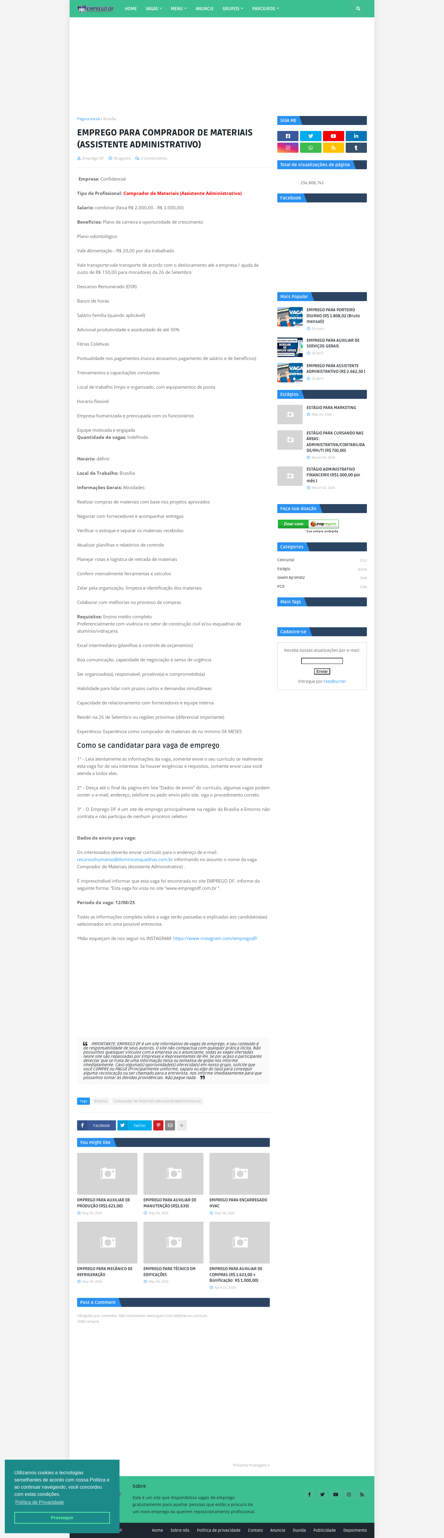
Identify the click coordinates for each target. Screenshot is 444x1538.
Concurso (322, 561)
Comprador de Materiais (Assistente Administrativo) (157, 1101)
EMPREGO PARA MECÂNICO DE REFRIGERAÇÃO (104, 1271)
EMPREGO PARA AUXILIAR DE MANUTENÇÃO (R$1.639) (169, 1203)
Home (157, 1530)
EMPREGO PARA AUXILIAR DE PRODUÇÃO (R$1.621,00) (103, 1203)
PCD (322, 587)
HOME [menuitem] (131, 8)
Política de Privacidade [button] (39, 1502)
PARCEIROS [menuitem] (263, 8)
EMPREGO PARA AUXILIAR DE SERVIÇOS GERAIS (333, 343)
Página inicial (88, 118)
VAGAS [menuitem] (152, 8)
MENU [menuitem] (177, 8)
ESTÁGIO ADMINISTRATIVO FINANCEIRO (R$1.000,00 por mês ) (333, 475)
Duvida (299, 1530)
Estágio (322, 570)
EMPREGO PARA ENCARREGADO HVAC (238, 1203)
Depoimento (355, 1530)
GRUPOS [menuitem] (231, 8)
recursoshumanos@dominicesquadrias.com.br (125, 859)
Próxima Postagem (250, 1465)
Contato (255, 1530)
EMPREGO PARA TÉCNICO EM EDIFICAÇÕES (169, 1271)
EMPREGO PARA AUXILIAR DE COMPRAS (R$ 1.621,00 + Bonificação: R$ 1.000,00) (235, 1274)
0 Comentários (154, 158)
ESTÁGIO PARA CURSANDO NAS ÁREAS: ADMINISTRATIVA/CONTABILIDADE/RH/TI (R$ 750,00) (336, 442)
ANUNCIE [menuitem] (205, 8)
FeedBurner (335, 681)
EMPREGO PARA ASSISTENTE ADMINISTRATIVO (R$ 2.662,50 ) (336, 368)
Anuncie (277, 1530)
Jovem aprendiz (322, 578)
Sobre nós (180, 1530)
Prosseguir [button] (62, 1517)
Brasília (109, 118)
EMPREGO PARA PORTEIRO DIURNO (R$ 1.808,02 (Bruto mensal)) (333, 315)
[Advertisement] (222, 67)
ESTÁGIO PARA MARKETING (331, 407)
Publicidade (324, 1530)
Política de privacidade (219, 1530)
